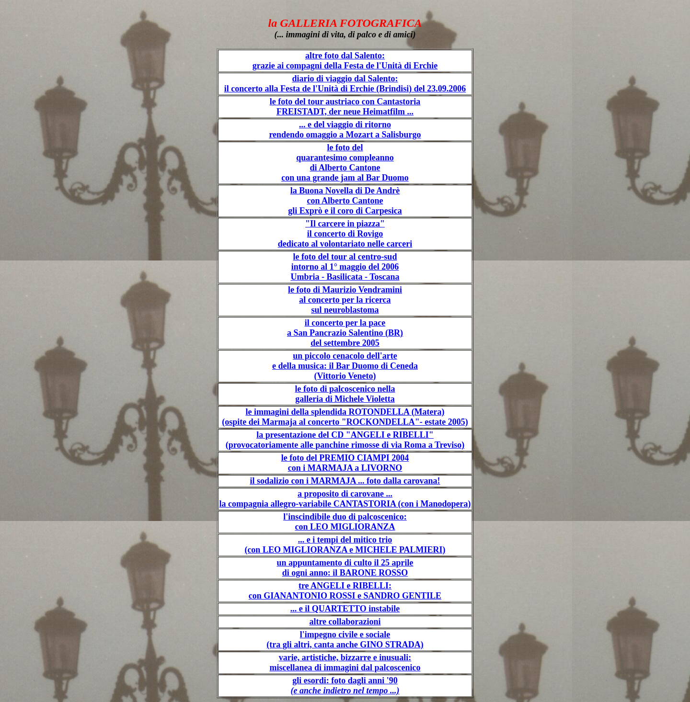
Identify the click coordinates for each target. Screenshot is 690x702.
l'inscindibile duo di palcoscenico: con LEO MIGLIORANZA (345, 522)
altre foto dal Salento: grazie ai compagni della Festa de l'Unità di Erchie (345, 60)
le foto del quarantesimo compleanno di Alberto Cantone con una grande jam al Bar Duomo (345, 162)
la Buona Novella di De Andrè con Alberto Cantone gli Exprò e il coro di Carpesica (345, 200)
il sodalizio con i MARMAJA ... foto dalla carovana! (345, 481)
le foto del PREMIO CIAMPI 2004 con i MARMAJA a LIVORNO (345, 463)
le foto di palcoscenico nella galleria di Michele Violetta (345, 394)
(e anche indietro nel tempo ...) (345, 690)
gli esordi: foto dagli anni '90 (345, 680)
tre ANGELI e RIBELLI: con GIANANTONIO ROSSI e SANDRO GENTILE (345, 590)
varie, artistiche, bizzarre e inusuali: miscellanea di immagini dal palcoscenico (344, 662)
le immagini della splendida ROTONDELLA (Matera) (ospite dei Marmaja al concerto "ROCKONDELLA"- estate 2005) (345, 417)
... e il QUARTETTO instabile (345, 608)
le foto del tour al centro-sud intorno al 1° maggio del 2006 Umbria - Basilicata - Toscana (344, 267)
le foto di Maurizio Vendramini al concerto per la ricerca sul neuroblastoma (345, 300)
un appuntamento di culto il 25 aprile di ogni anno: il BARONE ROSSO (344, 567)
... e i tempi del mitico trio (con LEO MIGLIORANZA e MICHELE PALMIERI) (344, 545)
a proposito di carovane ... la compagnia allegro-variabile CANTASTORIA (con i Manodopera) (345, 499)
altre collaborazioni (344, 621)
